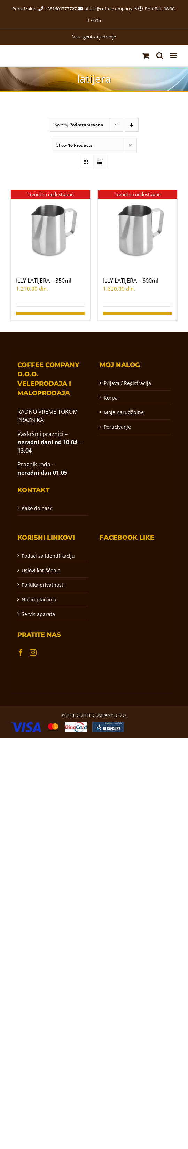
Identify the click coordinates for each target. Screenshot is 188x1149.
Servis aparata (38, 614)
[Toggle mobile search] (159, 55)
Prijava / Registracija (127, 383)
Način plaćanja (39, 599)
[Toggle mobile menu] (174, 55)
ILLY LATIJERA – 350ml (43, 280)
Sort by (79, 125)
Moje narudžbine (124, 412)
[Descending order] (132, 125)
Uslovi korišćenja (41, 570)
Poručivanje (117, 426)
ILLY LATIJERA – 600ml (130, 280)
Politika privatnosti (43, 585)
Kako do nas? (37, 508)
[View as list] (100, 162)
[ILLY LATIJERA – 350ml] (50, 229)
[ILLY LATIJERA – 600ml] (137, 229)
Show (74, 145)
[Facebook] (20, 652)
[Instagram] (33, 652)
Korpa (111, 397)
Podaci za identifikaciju (48, 555)
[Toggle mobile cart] (145, 55)
